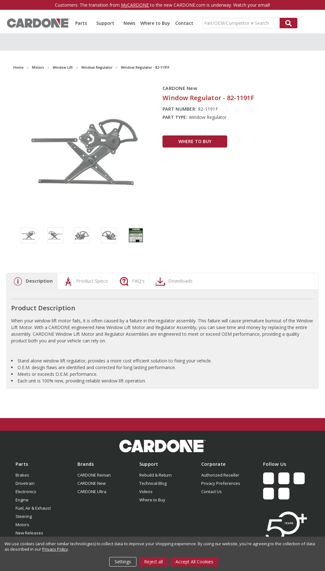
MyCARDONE (135, 5)
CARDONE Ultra (91, 491)
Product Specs (85, 281)
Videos (146, 491)
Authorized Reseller (220, 475)
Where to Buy (155, 23)
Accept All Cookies (194, 562)
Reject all (153, 562)
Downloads (173, 281)
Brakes (22, 475)
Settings (123, 562)
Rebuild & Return (155, 475)
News (129, 23)
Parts (83, 23)
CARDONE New (91, 483)
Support (107, 23)
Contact (184, 23)
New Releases (29, 533)
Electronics (26, 491)
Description (32, 281)
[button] (162, 446)
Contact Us (211, 491)
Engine (22, 500)
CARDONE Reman (94, 475)
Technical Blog (153, 483)
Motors (22, 524)
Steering (24, 516)
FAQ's (131, 281)
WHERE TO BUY (194, 141)
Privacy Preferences (220, 483)
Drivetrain (25, 483)
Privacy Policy (55, 549)
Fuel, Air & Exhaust (33, 508)
